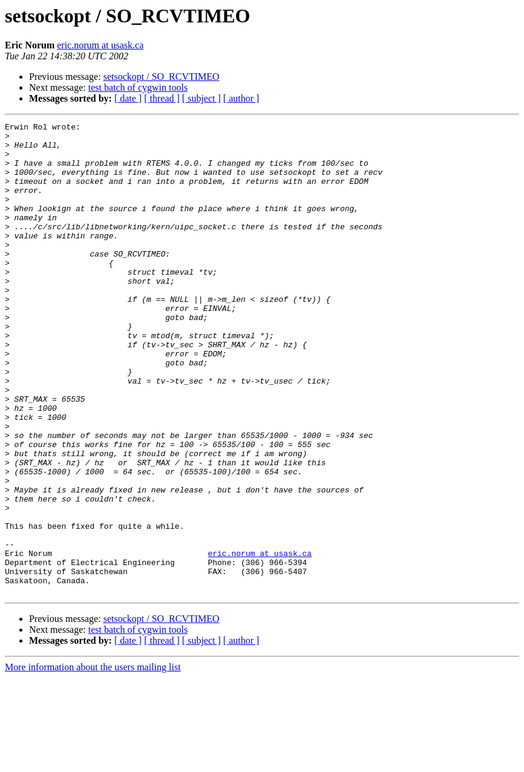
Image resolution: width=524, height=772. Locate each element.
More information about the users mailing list (93, 761)
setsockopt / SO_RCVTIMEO (161, 76)
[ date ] (128, 98)
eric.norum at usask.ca (100, 45)
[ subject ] (201, 98)
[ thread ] (162, 98)
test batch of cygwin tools (138, 87)
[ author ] (241, 98)
